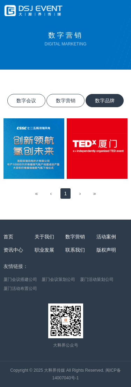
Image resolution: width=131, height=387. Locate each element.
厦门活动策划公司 (97, 279)
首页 (8, 236)
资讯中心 (13, 250)
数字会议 (26, 100)
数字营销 (65, 100)
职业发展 (44, 250)
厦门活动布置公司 (20, 288)
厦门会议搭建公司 (20, 279)
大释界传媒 (54, 370)
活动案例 (106, 236)
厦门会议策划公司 (58, 279)
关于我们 (44, 236)
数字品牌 (105, 100)
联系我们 (75, 250)
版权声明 (106, 250)
